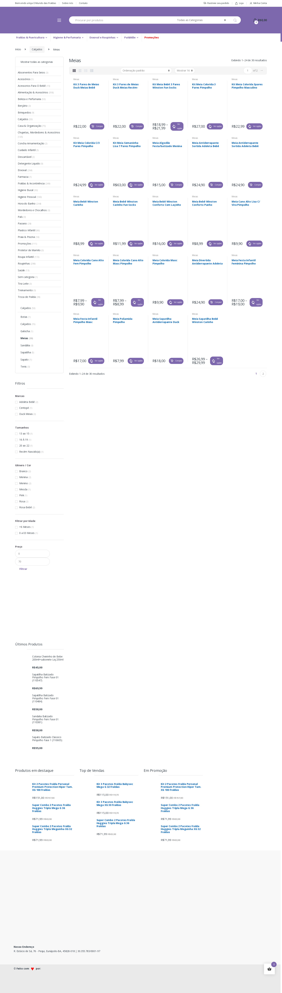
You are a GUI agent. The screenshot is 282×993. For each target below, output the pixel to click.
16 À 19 (23, 439)
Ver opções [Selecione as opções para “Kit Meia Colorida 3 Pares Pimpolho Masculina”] (217, 126)
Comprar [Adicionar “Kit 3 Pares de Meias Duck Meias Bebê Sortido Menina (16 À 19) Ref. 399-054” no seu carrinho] (99, 126)
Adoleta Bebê (27, 402)
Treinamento (27, 290)
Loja (239, 3)
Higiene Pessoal (30, 197)
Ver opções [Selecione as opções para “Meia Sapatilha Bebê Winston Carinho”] (219, 360)
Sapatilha (27, 352)
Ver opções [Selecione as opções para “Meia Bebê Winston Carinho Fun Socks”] (138, 243)
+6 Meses (25, 527)
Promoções (151, 37)
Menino (23, 483)
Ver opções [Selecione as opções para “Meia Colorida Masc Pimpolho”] (178, 302)
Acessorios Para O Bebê (34, 85)
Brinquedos (26, 112)
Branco (23, 471)
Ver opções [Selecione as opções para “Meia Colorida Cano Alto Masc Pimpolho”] (140, 302)
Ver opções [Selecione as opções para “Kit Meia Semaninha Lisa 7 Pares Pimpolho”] (138, 184)
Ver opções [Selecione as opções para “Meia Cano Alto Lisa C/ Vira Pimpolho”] (257, 243)
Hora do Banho (29, 203)
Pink (21, 495)
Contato (83, 3)
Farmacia (25, 176)
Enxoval (25, 170)
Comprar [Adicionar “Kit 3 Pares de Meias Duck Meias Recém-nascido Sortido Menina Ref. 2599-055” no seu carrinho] (139, 126)
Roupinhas (27, 263)
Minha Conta (258, 3)
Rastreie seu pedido (216, 3)
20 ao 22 (24, 445)
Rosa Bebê (25, 507)
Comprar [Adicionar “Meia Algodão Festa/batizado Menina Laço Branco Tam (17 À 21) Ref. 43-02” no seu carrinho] (178, 184)
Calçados (37, 49)
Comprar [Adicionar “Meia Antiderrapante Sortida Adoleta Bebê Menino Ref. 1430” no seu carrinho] (257, 184)
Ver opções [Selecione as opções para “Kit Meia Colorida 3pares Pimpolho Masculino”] (257, 126)
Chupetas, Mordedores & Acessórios (39, 134)
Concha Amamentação (32, 143)
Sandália (27, 345)
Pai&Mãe (130, 37)
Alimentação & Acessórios (36, 92)
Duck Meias (26, 414)
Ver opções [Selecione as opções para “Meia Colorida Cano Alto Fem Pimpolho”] (100, 302)
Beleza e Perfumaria (32, 99)
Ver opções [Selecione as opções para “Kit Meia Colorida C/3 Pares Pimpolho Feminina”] (99, 184)
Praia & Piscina (28, 237)
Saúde (23, 270)
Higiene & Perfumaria (67, 37)
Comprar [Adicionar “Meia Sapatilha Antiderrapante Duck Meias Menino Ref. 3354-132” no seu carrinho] (178, 360)
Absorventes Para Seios (33, 72)
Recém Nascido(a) (29, 451)
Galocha (27, 331)
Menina (23, 477)
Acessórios (26, 79)
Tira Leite (25, 283)
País (22, 216)
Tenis (25, 366)
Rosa (22, 501)
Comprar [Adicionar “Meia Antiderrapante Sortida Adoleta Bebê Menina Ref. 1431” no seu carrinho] (218, 184)
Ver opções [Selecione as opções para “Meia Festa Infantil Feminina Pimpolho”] (258, 302)
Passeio (24, 223)
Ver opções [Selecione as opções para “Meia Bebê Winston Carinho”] (99, 243)
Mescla (23, 489)
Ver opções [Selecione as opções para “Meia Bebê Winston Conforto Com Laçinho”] (178, 243)
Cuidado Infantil (28, 150)
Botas (26, 316)
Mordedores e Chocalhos (34, 210)
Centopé (24, 408)
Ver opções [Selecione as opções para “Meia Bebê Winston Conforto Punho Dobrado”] (217, 243)
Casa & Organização (32, 125)
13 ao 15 (24, 433)
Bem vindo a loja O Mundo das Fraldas (35, 3)
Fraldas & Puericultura (30, 37)
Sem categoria (28, 277)
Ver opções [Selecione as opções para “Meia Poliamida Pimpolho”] (138, 360)
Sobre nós (67, 3)
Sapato (26, 359)
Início (18, 49)
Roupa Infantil (28, 257)
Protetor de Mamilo (31, 250)
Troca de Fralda (29, 297)
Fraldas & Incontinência (34, 183)
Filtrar (23, 569)
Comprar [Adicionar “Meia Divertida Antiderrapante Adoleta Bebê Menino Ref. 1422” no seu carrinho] (218, 302)
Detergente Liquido (30, 163)
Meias (76, 79)
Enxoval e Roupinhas (102, 37)
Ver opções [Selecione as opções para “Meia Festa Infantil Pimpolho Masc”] (99, 360)
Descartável (26, 157)
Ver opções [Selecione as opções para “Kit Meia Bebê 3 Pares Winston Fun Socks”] (179, 126)
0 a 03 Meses (27, 533)
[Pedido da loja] (146, 71)
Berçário (24, 105)
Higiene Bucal (28, 190)
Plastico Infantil (29, 230)
